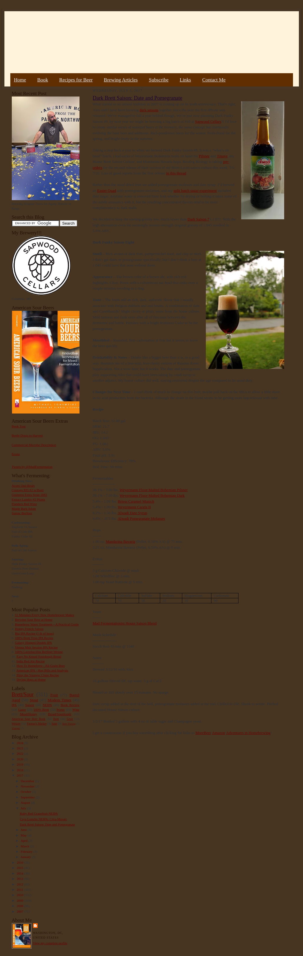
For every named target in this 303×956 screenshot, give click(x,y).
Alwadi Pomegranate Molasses (141, 518)
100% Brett (41, 709)
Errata (16, 454)
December (28, 781)
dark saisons (149, 110)
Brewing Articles (121, 80)
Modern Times (59, 700)
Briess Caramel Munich (136, 501)
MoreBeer (203, 733)
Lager (22, 709)
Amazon (218, 733)
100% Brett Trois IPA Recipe (34, 638)
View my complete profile (50, 943)
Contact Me (214, 80)
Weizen (16, 723)
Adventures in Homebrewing (248, 733)
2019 (20, 764)
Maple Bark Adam (24, 508)
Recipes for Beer (76, 80)
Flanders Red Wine (24, 504)
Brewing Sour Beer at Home (33, 619)
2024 (20, 743)
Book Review (70, 705)
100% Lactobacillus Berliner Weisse (39, 651)
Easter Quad (106, 190)
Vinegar (16, 728)
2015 (20, 868)
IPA (14, 705)
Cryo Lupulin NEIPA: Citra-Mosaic (43, 819)
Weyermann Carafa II (134, 507)
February (27, 851)
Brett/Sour (23, 694)
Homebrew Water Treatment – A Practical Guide (47, 624)
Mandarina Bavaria (120, 541)
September (28, 797)
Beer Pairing (69, 723)
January (26, 857)
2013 (20, 878)
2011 (20, 889)
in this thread (176, 173)
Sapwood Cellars (208, 121)
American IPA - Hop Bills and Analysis (42, 670)
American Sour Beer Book (28, 718)
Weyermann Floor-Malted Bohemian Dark (152, 495)
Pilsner (204, 156)
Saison (29, 705)
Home (20, 80)
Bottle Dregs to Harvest (27, 435)
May (24, 835)
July (24, 808)
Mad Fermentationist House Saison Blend (125, 623)
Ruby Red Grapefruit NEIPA (39, 813)
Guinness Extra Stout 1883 (29, 494)
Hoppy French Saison (29, 628)
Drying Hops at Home (31, 679)
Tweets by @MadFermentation (32, 466)
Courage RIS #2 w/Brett (28, 490)
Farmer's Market (37, 723)
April (24, 840)
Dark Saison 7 (198, 219)
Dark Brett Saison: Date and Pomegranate (47, 824)
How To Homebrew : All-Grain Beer (40, 665)
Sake (54, 723)
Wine (76, 709)
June (24, 829)
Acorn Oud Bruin (23, 485)
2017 (20, 775)
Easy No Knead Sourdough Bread (38, 656)
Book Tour (19, 426)
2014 (20, 873)
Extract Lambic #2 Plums (28, 499)
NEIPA (47, 705)
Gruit (70, 718)
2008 (20, 906)
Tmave (222, 156)
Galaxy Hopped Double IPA (33, 642)
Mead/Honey (28, 714)
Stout (34, 700)
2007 (20, 911)
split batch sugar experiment (195, 190)
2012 (20, 884)
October (26, 791)
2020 (20, 759)
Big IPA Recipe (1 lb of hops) (34, 633)
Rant (56, 718)
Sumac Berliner (22, 513)
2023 (20, 748)
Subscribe (159, 80)
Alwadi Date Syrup (132, 513)
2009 (20, 900)
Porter (60, 709)
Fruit (54, 695)
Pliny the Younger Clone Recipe (37, 675)
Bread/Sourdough (59, 714)
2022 (20, 753)
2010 (20, 895)
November (28, 786)
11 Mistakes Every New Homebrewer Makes (44, 615)
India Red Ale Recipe (30, 661)
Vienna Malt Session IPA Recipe (36, 647)
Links (185, 80)
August (26, 802)
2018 (20, 770)
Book (42, 80)
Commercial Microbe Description (34, 445)
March (25, 846)
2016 (20, 862)
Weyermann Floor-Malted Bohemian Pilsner (154, 490)
